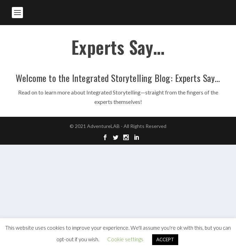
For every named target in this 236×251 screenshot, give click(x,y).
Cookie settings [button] (125, 239)
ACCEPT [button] (165, 239)
